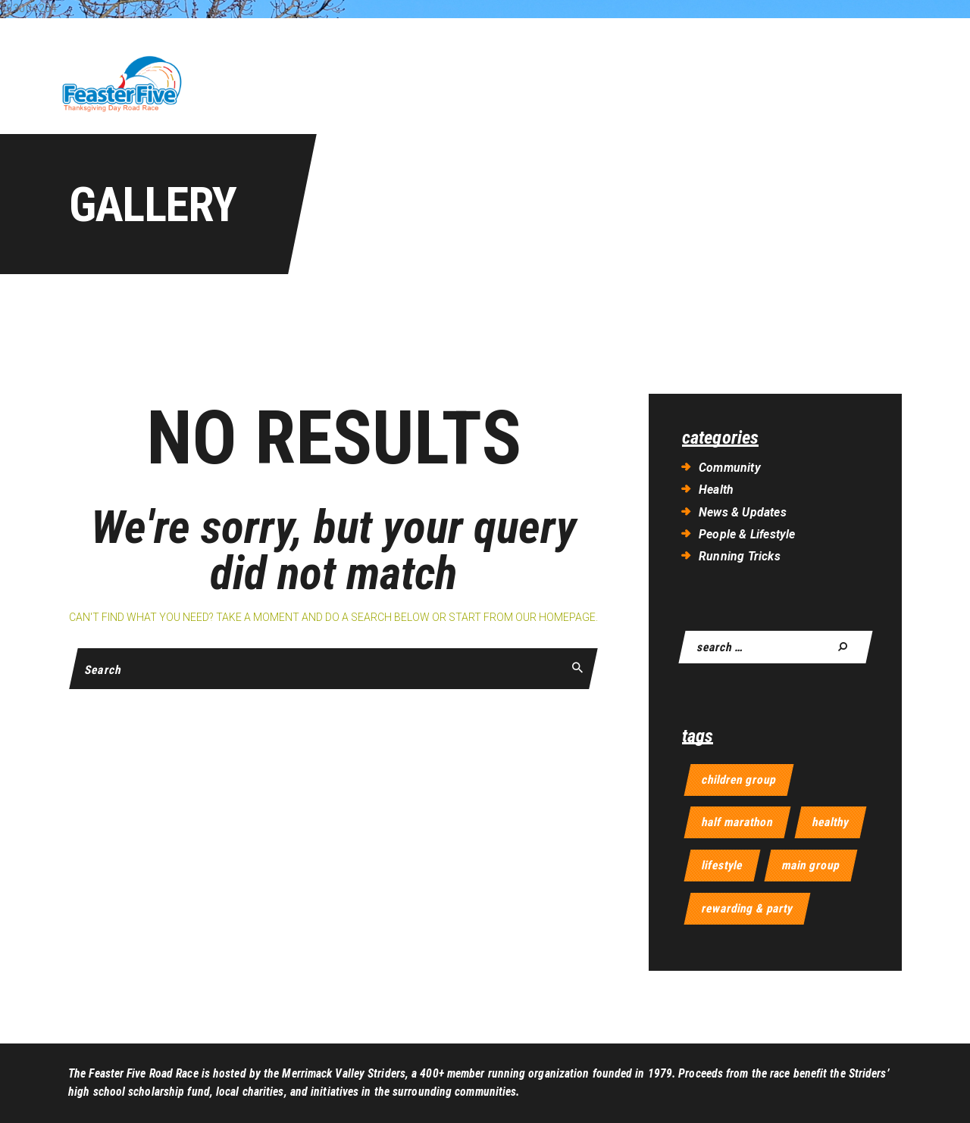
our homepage (555, 617)
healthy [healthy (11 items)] (830, 822)
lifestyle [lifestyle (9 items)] (722, 865)
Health (716, 489)
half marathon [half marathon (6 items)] (737, 822)
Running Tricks (740, 556)
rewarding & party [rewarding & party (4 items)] (747, 908)
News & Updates (743, 512)
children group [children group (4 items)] (739, 779)
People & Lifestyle (747, 534)
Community (730, 467)
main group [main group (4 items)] (811, 865)
